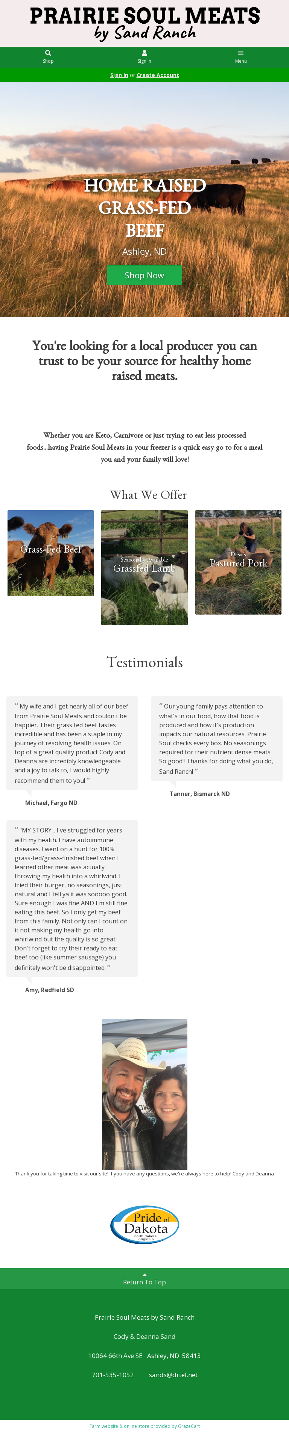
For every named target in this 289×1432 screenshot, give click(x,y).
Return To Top (144, 1278)
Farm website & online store (119, 1426)
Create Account (158, 75)
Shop (48, 57)
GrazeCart (189, 1426)
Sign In (144, 57)
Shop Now (144, 275)
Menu (241, 57)
